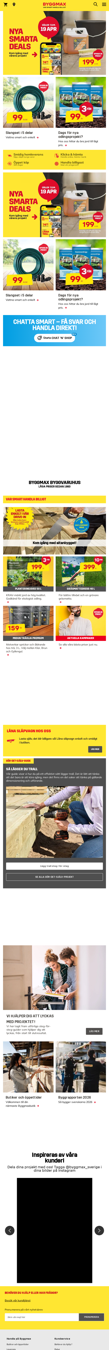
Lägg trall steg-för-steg (54, 866)
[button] (54, 1230)
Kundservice (62, 1338)
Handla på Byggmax (19, 1338)
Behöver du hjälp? (63, 1344)
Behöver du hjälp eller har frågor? (31, 1293)
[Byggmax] (54, 5)
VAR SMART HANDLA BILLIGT (26, 499)
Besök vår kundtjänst (17, 1300)
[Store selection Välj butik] (14, 4)
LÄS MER (95, 749)
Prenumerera (91, 1317)
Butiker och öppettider (18, 1344)
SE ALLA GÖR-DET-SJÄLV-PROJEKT (54, 876)
